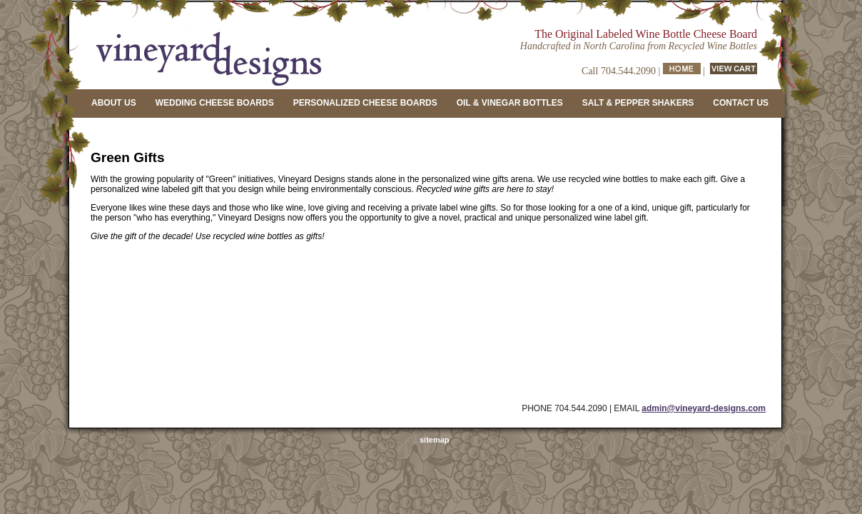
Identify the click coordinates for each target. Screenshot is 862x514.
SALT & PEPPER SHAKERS (638, 103)
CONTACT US (741, 103)
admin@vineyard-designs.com (704, 408)
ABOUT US (113, 103)
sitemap (435, 439)
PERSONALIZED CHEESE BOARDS (365, 103)
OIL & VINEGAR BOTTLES (510, 103)
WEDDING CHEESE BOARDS (215, 103)
